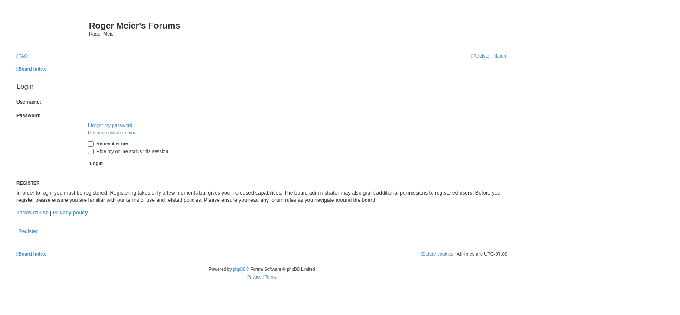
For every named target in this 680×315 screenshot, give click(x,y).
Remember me (108, 143)
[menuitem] (22, 56)
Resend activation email (113, 132)
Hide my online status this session (128, 151)
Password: (28, 115)
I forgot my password (110, 125)
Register (28, 231)
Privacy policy (70, 213)
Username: (28, 101)
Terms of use (32, 213)
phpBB (239, 269)
